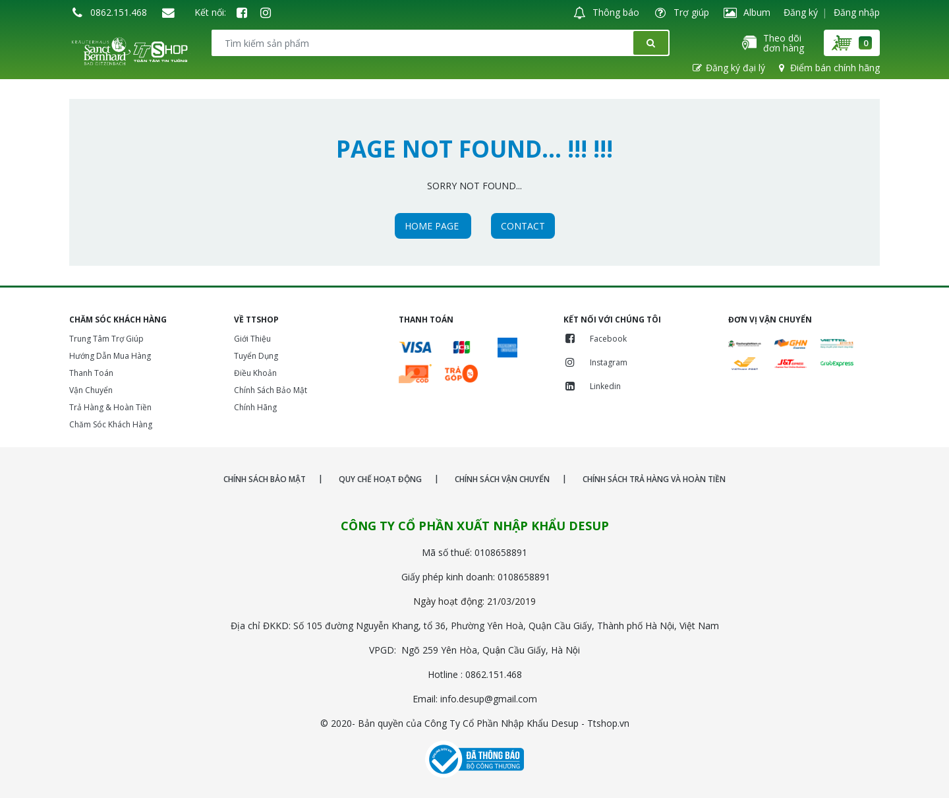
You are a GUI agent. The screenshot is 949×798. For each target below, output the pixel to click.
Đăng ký (801, 12)
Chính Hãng (255, 407)
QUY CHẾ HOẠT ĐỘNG (380, 479)
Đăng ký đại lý (728, 67)
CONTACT (523, 226)
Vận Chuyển (91, 390)
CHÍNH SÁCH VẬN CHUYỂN (502, 479)
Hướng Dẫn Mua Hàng (110, 355)
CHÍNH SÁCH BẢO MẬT (264, 479)
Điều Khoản (255, 373)
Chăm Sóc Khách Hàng (110, 424)
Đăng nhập (857, 12)
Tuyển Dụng (256, 355)
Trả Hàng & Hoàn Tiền (110, 407)
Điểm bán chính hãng (828, 67)
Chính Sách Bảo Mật (270, 390)
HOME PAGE (433, 226)
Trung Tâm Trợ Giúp (106, 338)
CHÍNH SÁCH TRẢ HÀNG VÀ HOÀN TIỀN (654, 479)
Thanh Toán (91, 373)
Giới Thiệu (252, 338)
